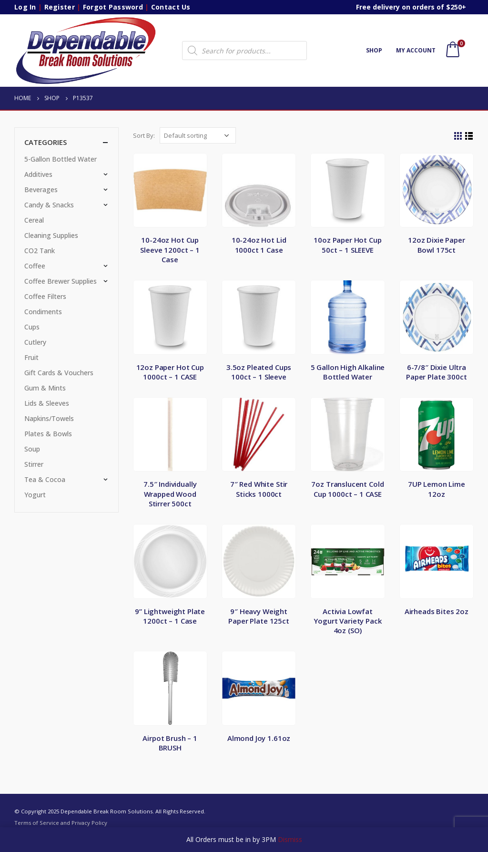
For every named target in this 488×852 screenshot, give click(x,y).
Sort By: (144, 135)
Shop (374, 50)
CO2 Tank (39, 250)
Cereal (34, 220)
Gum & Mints (45, 387)
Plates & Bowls (48, 433)
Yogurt (35, 494)
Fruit (31, 357)
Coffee (34, 265)
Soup (32, 448)
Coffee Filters (45, 296)
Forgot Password (113, 6)
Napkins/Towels (49, 418)
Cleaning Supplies (51, 235)
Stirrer (33, 464)
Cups (32, 326)
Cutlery (35, 342)
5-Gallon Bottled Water (60, 159)
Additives (38, 174)
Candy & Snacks (49, 204)
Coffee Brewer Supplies (60, 281)
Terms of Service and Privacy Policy (60, 822)
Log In (25, 6)
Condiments (43, 311)
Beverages (41, 189)
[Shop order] (198, 135)
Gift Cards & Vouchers (58, 372)
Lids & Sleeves (46, 403)
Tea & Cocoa (44, 479)
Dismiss (290, 839)
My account (416, 50)
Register (59, 6)
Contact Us (171, 6)
